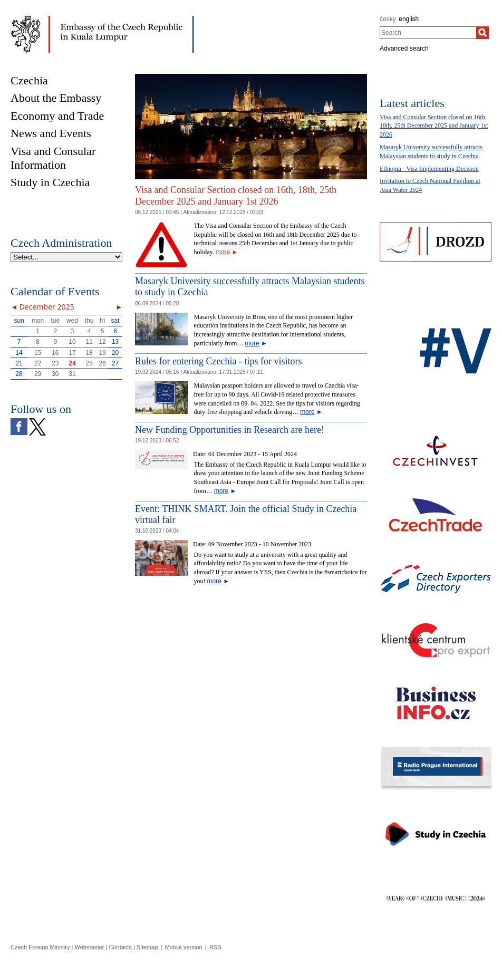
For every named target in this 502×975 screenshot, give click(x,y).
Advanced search (404, 48)
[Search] (482, 32)
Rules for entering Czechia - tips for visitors (218, 361)
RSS (215, 947)
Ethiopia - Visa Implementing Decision (429, 168)
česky (388, 19)
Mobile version (183, 947)
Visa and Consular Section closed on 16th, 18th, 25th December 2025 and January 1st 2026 (235, 196)
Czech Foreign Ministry (40, 947)
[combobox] (428, 32)
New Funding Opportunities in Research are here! (229, 429)
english (409, 19)
